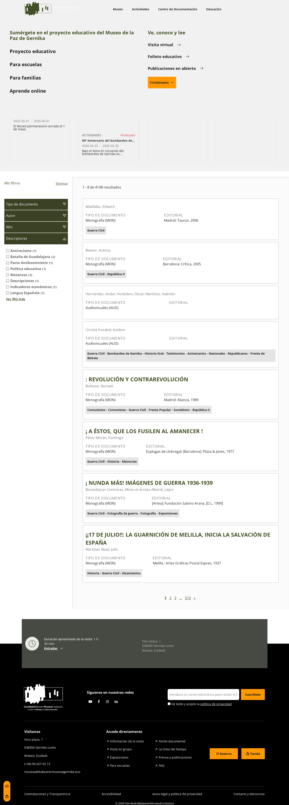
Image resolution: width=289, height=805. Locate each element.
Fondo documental (172, 741)
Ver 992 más (15, 299)
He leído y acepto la (200, 704)
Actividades (140, 9)
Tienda (255, 754)
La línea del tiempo (172, 749)
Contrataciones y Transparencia (47, 794)
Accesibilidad (111, 794)
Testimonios (226, 148)
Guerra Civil (63, 148)
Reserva (225, 754)
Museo (118, 9)
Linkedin (116, 701)
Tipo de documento (22, 204)
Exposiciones (119, 757)
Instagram (107, 701)
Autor (10, 215)
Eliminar (62, 183)
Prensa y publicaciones (175, 757)
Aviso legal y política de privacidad (177, 794)
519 (188, 598)
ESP (257, 9)
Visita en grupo (121, 749)
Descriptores (16, 238)
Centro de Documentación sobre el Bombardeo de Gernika (64, 26)
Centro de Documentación (177, 9)
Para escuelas (120, 765)
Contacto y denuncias (249, 794)
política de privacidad (216, 704)
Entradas (51, 650)
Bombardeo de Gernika (144, 148)
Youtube (90, 701)
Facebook (98, 701)
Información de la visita (127, 741)
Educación (213, 9)
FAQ (161, 765)
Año (9, 227)
